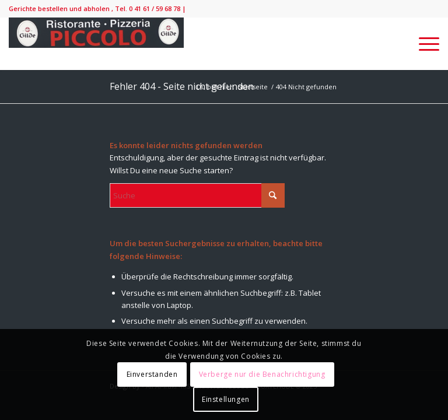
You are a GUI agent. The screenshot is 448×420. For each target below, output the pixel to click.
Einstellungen (226, 399)
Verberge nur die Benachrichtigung (262, 374)
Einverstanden (152, 374)
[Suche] (197, 195)
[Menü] (423, 44)
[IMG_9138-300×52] (96, 44)
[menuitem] (423, 44)
